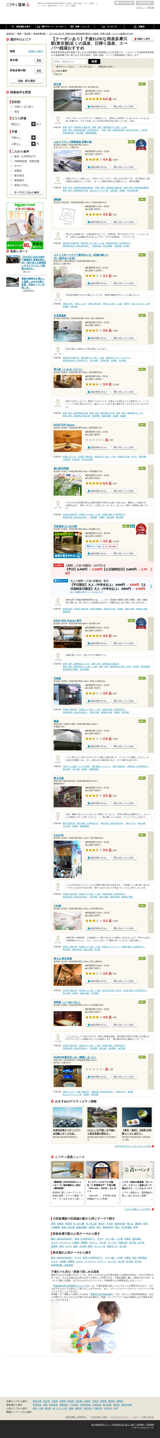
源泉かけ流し (21, 185)
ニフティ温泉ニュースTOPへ (137, 1209)
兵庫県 (62, 1401)
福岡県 (119, 1401)
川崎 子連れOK (94, 304)
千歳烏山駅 (96, 246)
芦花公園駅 (107, 246)
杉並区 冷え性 (109, 609)
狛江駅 (144, 130)
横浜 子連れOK (69, 823)
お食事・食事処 (80, 1242)
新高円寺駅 (115, 897)
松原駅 (114, 360)
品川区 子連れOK (70, 990)
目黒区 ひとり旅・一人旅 (89, 1045)
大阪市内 (87, 1408)
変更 (39, 60)
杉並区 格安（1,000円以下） (114, 514)
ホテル (68, 1246)
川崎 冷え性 (68, 304)
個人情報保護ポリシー (100, 1425)
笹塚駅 (102, 517)
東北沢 (101, 1223)
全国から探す (35, 51)
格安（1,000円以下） (85, 1239)
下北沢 (109, 1223)
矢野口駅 (114, 190)
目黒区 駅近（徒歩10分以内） (75, 1048)
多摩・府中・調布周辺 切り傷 (75, 190)
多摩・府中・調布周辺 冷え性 (102, 413)
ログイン (140, 7)
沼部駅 (84, 769)
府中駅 (136, 666)
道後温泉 (96, 1405)
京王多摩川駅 (132, 190)
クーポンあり (86, 66)
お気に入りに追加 (125, 106)
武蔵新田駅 (93, 769)
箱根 (45, 1405)
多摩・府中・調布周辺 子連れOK (76, 127)
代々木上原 (91, 1223)
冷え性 (103, 1242)
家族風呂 (19, 180)
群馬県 (71, 1401)
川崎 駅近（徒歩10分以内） (102, 1092)
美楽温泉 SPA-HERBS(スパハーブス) (71, 1285)
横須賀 (48, 1408)
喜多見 (92, 1227)
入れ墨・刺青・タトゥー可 (92, 1246)
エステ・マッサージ (61, 1242)
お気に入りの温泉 (124, 3)
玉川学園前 (126, 1227)
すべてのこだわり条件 (26, 192)
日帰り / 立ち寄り (24, 106)
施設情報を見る (98, 106)
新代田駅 (119, 517)
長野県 (103, 1401)
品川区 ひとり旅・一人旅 (89, 990)
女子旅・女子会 (137, 1242)
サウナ (100, 1239)
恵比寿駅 (112, 1048)
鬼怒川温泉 (126, 1405)
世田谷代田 (120, 1223)
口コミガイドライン (120, 1417)
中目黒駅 (93, 1048)
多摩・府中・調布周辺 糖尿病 (136, 188)
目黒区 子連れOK (70, 1045)
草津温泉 (37, 1405)
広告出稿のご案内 (99, 1417)
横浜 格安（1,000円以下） (88, 823)
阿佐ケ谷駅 (129, 609)
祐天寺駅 (121, 1048)
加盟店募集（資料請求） (76, 1417)
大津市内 (108, 1408)
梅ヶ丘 (130, 1223)
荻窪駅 (120, 609)
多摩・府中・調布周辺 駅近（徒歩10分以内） (121, 130)
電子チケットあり (65, 66)
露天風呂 (136, 1239)
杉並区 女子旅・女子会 (127, 457)
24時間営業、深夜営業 (62, 1265)
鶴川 (117, 1227)
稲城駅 (122, 190)
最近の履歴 (145, 3)
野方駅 (97, 949)
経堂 (145, 1223)
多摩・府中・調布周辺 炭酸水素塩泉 (78, 188)
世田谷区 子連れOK (71, 243)
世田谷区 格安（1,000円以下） (119, 243)
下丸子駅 (76, 769)
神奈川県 (37, 1401)
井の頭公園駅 (87, 459)
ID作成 (150, 7)
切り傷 (123, 1246)
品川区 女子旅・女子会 (111, 990)
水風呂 (127, 1239)
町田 (136, 1227)
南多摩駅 (96, 416)
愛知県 (111, 1401)
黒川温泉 (107, 1405)
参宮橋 (68, 1223)
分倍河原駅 (84, 669)
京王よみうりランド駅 (99, 190)
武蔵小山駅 (84, 993)
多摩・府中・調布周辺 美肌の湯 (108, 188)
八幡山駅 (118, 246)
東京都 (79, 1401)
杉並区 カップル (69, 457)
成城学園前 (81, 1227)
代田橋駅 (93, 517)
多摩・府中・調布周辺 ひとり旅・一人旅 (109, 127)
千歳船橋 (55, 1227)
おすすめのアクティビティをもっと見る (133, 1146)
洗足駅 (75, 993)
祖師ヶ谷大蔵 (68, 1227)
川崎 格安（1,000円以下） (138, 766)
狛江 (99, 1227)
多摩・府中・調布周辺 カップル (129, 413)
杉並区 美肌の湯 (81, 609)
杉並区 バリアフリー (111, 947)
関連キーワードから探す (19, 1412)
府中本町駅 (145, 666)
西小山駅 (66, 993)
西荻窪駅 (142, 457)
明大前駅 (110, 517)
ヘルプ (135, 1417)
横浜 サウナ (131, 823)
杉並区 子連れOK (85, 457)
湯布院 (116, 1405)
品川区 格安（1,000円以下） (135, 990)
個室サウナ (112, 1246)
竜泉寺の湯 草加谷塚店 (101, 1294)
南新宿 (60, 1223)
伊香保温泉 (85, 1405)
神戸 (116, 1408)
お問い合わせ (148, 1417)
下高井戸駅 (104, 360)
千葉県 (54, 1401)
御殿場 (78, 1408)
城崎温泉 (63, 1405)
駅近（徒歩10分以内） (62, 1239)
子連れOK (123, 1242)
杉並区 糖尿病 (96, 609)
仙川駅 (126, 246)
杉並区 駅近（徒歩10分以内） (75, 517)
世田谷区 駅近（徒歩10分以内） (76, 246)
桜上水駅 (94, 360)
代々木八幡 (78, 1223)
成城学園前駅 (91, 133)
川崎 (41, 1408)
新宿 (53, 1223)
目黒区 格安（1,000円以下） (114, 1045)
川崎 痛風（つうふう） (101, 766)
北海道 (95, 1401)
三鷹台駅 (66, 459)
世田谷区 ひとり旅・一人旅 (92, 243)
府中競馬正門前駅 (70, 669)
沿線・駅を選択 (26, 80)
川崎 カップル (80, 304)
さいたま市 (62, 1408)
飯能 (71, 1408)
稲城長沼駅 (106, 416)
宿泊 (61, 1246)
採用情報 (150, 1425)
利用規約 (140, 1425)
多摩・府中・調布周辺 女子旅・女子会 (115, 666)
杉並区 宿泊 (68, 609)
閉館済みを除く (106, 66)
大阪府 (87, 1401)
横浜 (35, 1408)
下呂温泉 (74, 1405)
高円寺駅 (125, 712)
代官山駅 (103, 1048)
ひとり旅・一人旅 (114, 1239)
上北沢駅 (122, 360)
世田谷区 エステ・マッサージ (118, 358)
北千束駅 (94, 993)
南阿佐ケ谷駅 (141, 609)
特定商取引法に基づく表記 (123, 1425)
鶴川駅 (126, 304)
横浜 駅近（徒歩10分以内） (112, 823)
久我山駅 (76, 459)
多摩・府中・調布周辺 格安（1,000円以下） (81, 130)
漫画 (75, 1246)
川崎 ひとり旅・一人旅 (112, 304)
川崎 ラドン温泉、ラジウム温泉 (76, 766)
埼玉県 (46, 1401)
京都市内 (97, 1408)
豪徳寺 (138, 1223)
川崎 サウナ (121, 1092)
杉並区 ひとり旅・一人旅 (105, 457)
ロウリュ (93, 1242)
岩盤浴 (54, 1246)
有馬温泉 (53, 1405)
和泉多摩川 (108, 1227)
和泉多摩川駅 (68, 133)
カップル (112, 1242)
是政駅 (115, 416)
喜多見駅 (79, 133)
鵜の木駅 (66, 769)
